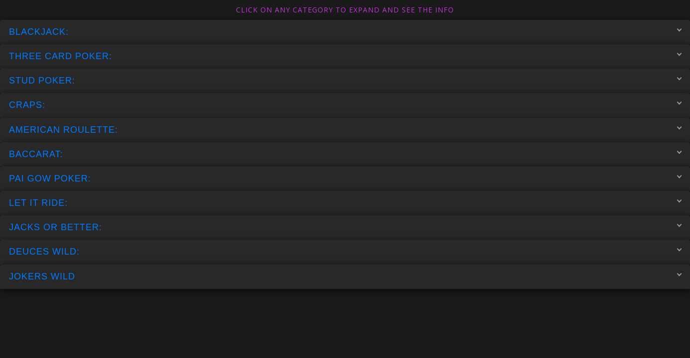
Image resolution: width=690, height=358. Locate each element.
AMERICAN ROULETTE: (345, 129)
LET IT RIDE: (345, 203)
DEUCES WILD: (345, 252)
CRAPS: (345, 105)
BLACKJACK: (345, 31)
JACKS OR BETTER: (345, 227)
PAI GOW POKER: (345, 178)
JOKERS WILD (345, 276)
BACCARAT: (345, 154)
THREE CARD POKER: (345, 56)
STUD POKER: (345, 81)
